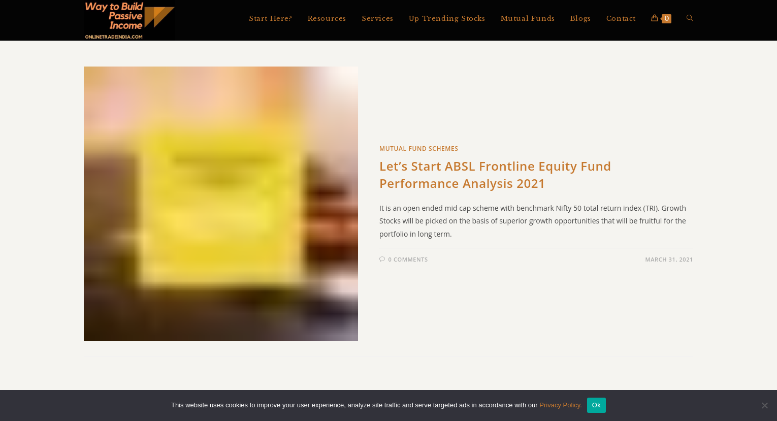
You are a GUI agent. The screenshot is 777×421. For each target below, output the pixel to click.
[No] (764, 405)
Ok (596, 405)
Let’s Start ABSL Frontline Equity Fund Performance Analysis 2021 (495, 175)
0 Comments (408, 260)
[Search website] (690, 19)
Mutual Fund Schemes (419, 149)
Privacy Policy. (560, 405)
